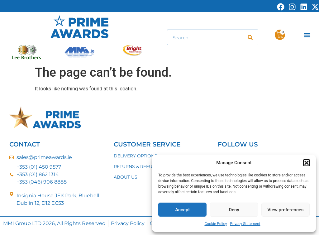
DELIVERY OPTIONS (135, 156)
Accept (182, 210)
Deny (234, 210)
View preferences (285, 210)
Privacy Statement (245, 224)
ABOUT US (125, 177)
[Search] (250, 37)
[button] (306, 163)
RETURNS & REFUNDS (138, 166)
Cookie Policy (215, 224)
